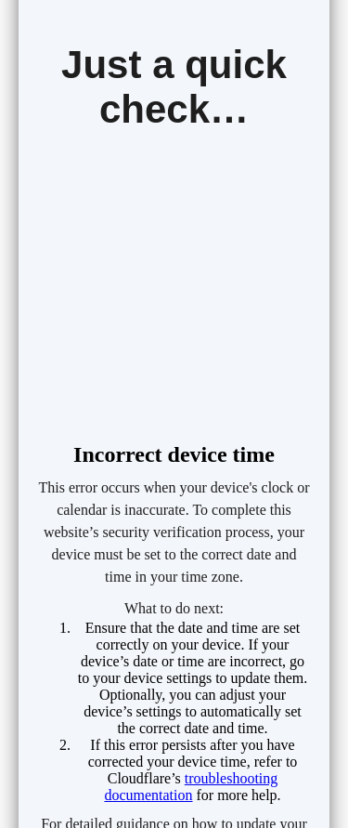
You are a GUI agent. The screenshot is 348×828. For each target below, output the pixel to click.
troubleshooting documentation (190, 786)
